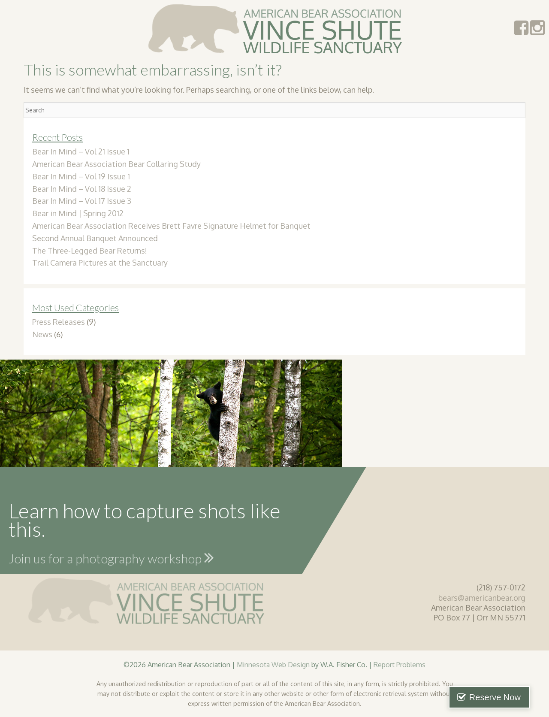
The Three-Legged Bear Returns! (89, 250)
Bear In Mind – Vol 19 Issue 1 (81, 176)
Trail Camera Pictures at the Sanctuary (100, 262)
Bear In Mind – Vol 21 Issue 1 (81, 151)
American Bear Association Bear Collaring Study (116, 164)
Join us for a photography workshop (111, 557)
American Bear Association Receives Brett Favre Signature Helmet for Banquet (171, 225)
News (42, 334)
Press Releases (58, 322)
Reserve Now (505, 697)
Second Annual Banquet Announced (95, 238)
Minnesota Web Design (273, 664)
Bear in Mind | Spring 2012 (78, 213)
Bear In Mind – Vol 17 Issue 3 (81, 201)
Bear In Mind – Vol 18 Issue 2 (81, 189)
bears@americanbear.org (481, 597)
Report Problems (399, 664)
